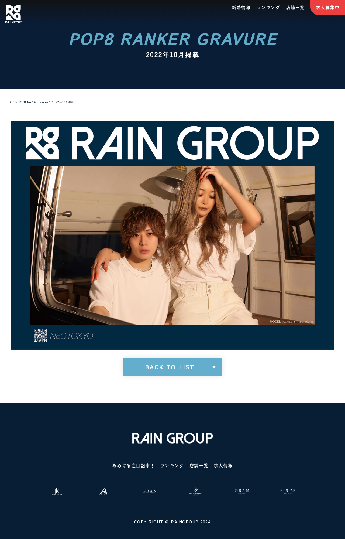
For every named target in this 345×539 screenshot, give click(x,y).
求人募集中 (328, 7)
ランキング (268, 7)
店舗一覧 (295, 7)
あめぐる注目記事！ (133, 465)
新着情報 (241, 7)
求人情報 (223, 465)
